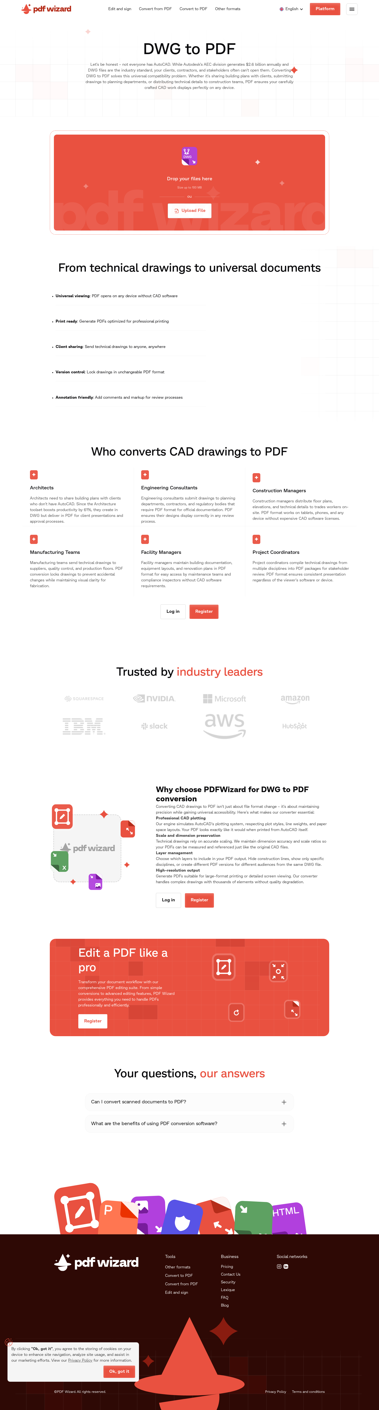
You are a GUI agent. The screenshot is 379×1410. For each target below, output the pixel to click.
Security (228, 1282)
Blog (225, 1305)
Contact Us (231, 1274)
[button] (289, 9)
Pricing (227, 1267)
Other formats (228, 9)
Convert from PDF (155, 9)
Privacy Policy (275, 1392)
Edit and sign (119, 9)
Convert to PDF (193, 9)
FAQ (224, 1298)
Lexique (228, 1290)
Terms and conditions (308, 1392)
